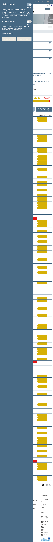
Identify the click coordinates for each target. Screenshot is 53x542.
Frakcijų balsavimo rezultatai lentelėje (43, 109)
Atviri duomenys (45, 510)
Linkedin (45, 535)
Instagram (45, 532)
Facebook (45, 522)
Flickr (44, 524)
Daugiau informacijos (8, 34)
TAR (38, 1)
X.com (44, 527)
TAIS (34, 1)
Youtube (45, 529)
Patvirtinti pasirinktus (8, 39)
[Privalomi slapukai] (29, 4)
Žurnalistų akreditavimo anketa (44, 506)
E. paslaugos (44, 502)
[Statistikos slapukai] (29, 21)
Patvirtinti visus (24, 39)
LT (45, 1)
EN (48, 1)
